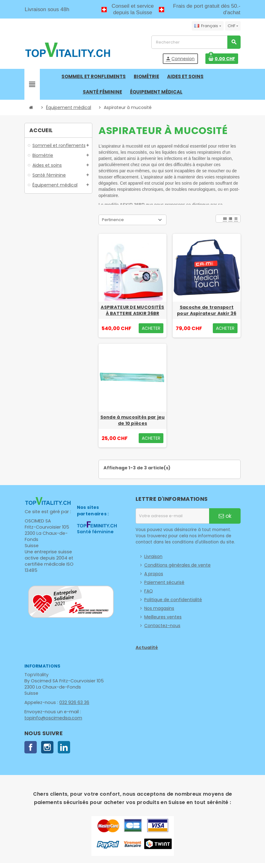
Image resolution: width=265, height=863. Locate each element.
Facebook (30, 747)
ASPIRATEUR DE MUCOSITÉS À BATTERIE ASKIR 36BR (132, 310)
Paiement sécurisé (164, 582)
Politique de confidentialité (173, 600)
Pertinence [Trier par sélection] (113, 220)
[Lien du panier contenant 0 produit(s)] (221, 58)
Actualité (147, 647)
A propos (153, 574)
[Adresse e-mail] (172, 516)
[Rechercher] (195, 42)
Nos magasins (159, 608)
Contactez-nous (162, 625)
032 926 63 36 (73, 702)
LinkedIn (64, 747)
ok (225, 516)
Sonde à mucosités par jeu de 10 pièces (132, 420)
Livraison (153, 556)
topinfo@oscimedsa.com (51, 718)
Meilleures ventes (163, 617)
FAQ (148, 591)
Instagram (47, 747)
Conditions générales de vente (177, 565)
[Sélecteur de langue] (207, 26)
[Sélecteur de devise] (233, 26)
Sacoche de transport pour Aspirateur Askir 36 (206, 310)
